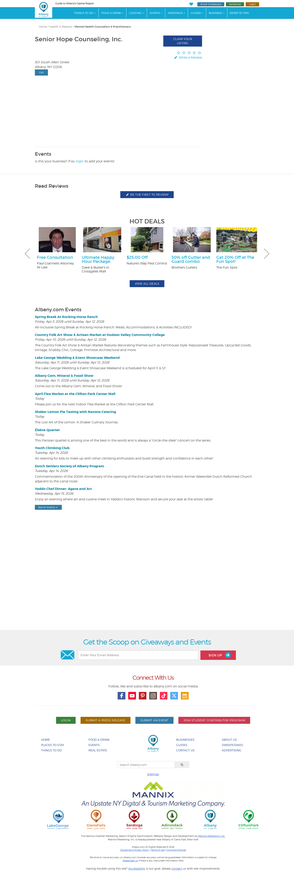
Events (155, 13)
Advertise (235, 4)
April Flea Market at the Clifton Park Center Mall (75, 394)
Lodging (135, 13)
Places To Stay (52, 745)
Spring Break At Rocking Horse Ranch (66, 317)
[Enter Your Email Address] (138, 655)
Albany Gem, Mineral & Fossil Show (64, 376)
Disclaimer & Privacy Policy (134, 850)
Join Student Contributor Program (214, 720)
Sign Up (220, 655)
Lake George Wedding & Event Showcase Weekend (77, 358)
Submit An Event (154, 720)
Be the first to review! (147, 194)
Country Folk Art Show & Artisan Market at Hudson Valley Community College (100, 335)
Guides (196, 13)
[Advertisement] (147, 580)
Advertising (231, 750)
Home (43, 26)
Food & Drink (111, 13)
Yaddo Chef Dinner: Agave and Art (63, 489)
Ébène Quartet (47, 430)
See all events (48, 507)
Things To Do (83, 13)
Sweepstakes (232, 745)
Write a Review (188, 57)
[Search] (182, 764)
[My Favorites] (191, 4)
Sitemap (153, 774)
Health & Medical (61, 26)
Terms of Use (158, 850)
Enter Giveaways (211, 4)
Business (215, 13)
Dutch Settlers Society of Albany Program (69, 466)
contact (176, 868)
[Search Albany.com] (146, 764)
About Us (229, 739)
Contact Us (185, 750)
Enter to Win (239, 13)
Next (266, 253)
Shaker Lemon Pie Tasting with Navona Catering (75, 412)
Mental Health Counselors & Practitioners (103, 26)
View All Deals (147, 283)
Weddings (175, 13)
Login (252, 4)
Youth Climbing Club (52, 448)
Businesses (185, 739)
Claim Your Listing (182, 41)
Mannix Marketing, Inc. (211, 836)
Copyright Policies (176, 850)
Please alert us (130, 860)
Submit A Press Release (105, 720)
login (80, 161)
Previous (27, 253)
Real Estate (97, 750)
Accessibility (136, 868)
